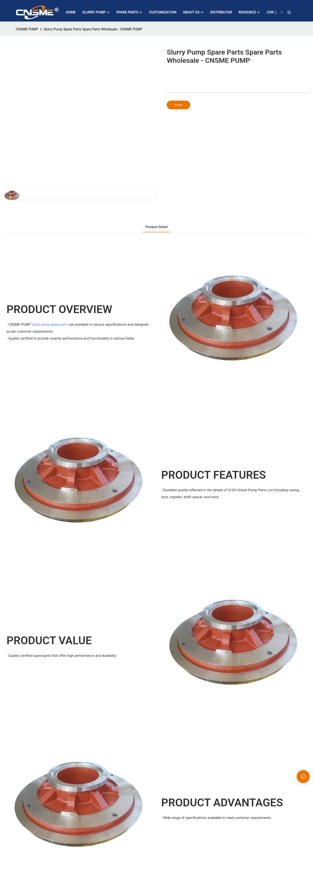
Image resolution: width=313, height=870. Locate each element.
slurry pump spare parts (50, 324)
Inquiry (178, 104)
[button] (276, 12)
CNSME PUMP (27, 29)
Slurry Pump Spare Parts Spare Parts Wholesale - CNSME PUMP (93, 29)
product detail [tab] (156, 227)
